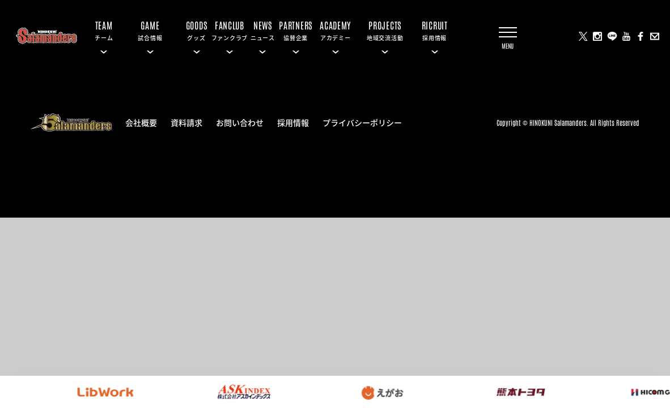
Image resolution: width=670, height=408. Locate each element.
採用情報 (293, 122)
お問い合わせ (240, 122)
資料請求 (186, 122)
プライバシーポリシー (362, 122)
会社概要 (141, 122)
